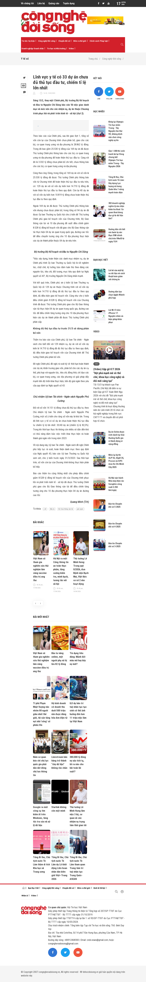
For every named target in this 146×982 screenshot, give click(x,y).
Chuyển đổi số (64, 41)
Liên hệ (41, 3)
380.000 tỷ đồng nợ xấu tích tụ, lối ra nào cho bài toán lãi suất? (78, 764)
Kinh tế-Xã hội (99, 888)
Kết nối (97, 78)
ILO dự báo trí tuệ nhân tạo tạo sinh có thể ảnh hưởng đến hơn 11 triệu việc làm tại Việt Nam (78, 712)
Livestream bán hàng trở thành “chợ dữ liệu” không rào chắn (59, 762)
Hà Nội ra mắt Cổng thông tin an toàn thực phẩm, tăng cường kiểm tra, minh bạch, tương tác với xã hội (60, 571)
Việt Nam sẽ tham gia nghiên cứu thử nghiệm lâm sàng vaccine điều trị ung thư (41, 569)
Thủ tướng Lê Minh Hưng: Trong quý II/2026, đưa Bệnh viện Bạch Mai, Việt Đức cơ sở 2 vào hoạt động (81, 571)
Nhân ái (25, 895)
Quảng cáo (53, 3)
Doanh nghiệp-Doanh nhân (33, 48)
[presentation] (35, 603)
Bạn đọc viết (100, 259)
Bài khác (38, 522)
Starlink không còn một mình (58, 809)
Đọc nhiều (99, 111)
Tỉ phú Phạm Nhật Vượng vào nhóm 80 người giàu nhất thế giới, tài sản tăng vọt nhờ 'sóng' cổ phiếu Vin (41, 714)
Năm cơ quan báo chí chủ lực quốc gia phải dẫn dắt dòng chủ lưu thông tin (40, 766)
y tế (45, 509)
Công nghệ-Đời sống (46, 41)
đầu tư (52, 509)
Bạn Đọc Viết (33, 888)
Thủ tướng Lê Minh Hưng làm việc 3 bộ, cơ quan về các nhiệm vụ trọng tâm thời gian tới (78, 816)
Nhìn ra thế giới (79, 41)
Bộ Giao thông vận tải (65, 509)
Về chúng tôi (27, 3)
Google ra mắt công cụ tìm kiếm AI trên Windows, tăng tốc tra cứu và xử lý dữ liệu (41, 816)
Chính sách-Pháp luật (99, 41)
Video (71, 48)
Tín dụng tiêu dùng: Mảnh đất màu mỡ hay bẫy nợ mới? (78, 658)
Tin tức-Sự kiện (28, 41)
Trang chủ (93, 58)
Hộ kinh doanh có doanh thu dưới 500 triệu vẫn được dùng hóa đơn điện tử (59, 710)
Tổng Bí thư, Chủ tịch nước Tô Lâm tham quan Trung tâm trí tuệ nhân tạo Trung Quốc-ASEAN (78, 868)
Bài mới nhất (41, 616)
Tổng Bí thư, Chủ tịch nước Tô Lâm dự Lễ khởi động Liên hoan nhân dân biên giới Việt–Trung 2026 (59, 868)
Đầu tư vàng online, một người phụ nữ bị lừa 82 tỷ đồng (59, 658)
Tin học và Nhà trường (56, 48)
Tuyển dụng (69, 3)
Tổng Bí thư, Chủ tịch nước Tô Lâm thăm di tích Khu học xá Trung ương (41, 864)
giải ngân (80, 509)
